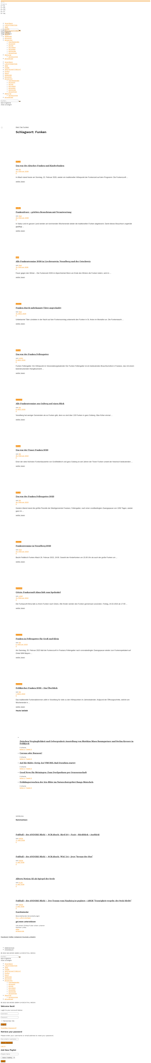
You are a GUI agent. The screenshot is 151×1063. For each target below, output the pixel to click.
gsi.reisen (12, 47)
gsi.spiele (12, 49)
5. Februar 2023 (22, 644)
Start (17, 127)
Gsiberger (8, 36)
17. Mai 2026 (20, 840)
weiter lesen (20, 181)
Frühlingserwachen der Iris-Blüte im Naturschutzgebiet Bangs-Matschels (56, 782)
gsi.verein (8, 38)
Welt (6, 27)
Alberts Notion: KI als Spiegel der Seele (35, 879)
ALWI (21, 882)
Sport (7, 34)
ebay (17, 929)
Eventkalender (14, 42)
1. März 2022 (20, 694)
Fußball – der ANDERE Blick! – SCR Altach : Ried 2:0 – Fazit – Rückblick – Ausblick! (58, 835)
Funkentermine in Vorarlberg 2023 (33, 546)
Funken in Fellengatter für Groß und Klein (37, 639)
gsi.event (12, 44)
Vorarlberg (9, 23)
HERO (21, 358)
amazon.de (20, 931)
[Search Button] (19, 101)
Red (20, 216)
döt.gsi (18, 162)
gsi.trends (12, 51)
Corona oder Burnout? (31, 753)
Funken (26, 127)
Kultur (7, 33)
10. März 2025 (21, 314)
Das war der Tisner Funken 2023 (32, 450)
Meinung (8, 55)
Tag (21, 127)
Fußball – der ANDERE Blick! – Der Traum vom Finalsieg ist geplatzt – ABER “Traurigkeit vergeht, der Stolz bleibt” (74, 901)
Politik (7, 29)
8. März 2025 (20, 360)
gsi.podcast (9, 59)
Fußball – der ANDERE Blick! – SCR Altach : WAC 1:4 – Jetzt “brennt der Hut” (54, 857)
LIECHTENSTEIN (11, 25)
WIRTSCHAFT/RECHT (13, 31)
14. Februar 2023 (22, 598)
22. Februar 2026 (22, 171)
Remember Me (8, 1021)
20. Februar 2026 (22, 218)
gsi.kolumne (13, 57)
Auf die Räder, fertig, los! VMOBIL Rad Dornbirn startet (47, 763)
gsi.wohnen (13, 53)
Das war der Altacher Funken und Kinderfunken (40, 166)
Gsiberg (18, 304)
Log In (3, 1046)
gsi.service (8, 40)
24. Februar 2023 (22, 551)
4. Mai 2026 (20, 862)
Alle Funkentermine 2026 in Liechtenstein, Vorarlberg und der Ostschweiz (53, 261)
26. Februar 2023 (22, 456)
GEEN (21, 838)
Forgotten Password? (9, 1028)
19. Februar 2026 (22, 267)
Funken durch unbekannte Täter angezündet (38, 308)
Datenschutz (9, 948)
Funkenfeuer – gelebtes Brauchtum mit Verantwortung (43, 212)
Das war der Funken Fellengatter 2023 (35, 496)
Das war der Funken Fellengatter (32, 354)
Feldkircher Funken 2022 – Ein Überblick (37, 688)
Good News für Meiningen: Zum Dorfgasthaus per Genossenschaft (53, 772)
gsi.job (11, 46)
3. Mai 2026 (20, 906)
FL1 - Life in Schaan (23, 918)
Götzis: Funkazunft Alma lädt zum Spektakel (38, 592)
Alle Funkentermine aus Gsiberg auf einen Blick (40, 403)
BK (20, 169)
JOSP (21, 596)
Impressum (9, 950)
